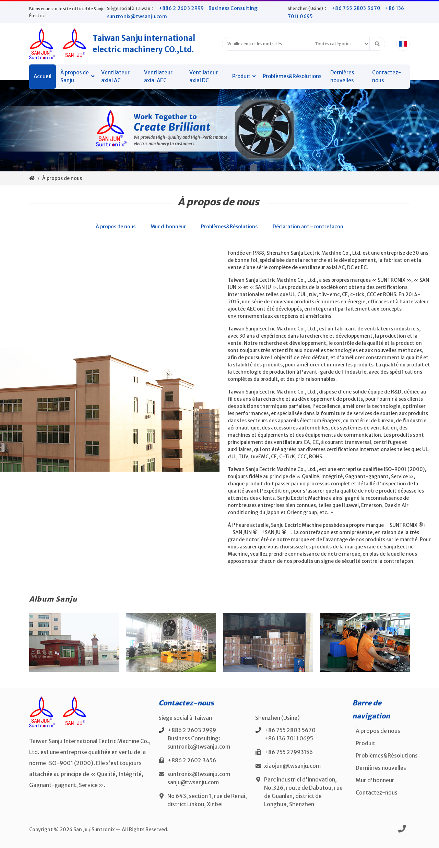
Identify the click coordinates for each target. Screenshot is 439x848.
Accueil (42, 76)
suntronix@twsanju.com (198, 774)
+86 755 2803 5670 (356, 8)
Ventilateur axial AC (115, 76)
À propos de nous (62, 178)
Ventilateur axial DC (203, 76)
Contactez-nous (386, 76)
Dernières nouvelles (342, 76)
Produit (241, 76)
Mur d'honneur (168, 226)
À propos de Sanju (74, 76)
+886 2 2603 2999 (182, 8)
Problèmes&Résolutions (292, 76)
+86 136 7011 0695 (288, 738)
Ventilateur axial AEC (158, 76)
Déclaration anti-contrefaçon (308, 226)
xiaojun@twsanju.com (292, 765)
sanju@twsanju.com (193, 782)
